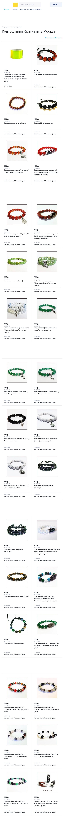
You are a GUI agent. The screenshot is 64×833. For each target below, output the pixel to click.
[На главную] (7, 5)
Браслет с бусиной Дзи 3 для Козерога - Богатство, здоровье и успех (16, 803)
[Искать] (39, 4)
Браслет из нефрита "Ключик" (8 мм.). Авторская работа (45, 329)
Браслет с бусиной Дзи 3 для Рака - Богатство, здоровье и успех (46, 755)
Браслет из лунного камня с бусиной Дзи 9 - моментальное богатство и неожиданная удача (45, 551)
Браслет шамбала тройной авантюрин (13, 550)
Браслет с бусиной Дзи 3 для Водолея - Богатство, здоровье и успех (15, 756)
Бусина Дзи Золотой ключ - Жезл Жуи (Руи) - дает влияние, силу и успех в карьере (46, 803)
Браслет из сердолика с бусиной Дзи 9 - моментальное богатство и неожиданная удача (46, 172)
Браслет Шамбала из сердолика (45, 74)
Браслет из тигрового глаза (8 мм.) (16, 596)
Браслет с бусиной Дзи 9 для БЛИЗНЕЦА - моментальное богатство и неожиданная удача (45, 598)
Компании (23, 9)
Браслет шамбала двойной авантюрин (43, 486)
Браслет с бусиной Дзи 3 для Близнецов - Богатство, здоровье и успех (46, 709)
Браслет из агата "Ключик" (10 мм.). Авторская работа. (17, 439)
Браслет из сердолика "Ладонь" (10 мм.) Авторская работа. (16, 235)
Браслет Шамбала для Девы (14, 643)
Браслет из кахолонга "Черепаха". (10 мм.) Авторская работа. (46, 439)
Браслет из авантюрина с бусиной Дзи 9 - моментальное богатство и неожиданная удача (46, 236)
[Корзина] (48, 4)
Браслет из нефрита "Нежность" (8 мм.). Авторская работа (16, 392)
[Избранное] (44, 4)
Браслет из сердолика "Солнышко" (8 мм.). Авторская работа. (16, 171)
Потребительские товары (35, 9)
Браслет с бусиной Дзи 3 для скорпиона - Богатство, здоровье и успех (16, 709)
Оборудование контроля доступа (12, 27)
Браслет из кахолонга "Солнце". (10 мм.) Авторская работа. (16, 486)
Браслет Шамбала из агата (43, 123)
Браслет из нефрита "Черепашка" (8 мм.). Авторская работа (47, 392)
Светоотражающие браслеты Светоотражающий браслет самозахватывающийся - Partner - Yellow (16, 77)
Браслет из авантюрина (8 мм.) (15, 123)
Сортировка (49, 38)
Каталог (15, 9)
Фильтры (58, 38)
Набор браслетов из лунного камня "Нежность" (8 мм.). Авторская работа (16, 330)
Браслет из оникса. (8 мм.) (13, 280)
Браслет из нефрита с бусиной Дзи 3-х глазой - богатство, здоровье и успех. (46, 645)
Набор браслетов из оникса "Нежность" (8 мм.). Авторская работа (45, 283)
